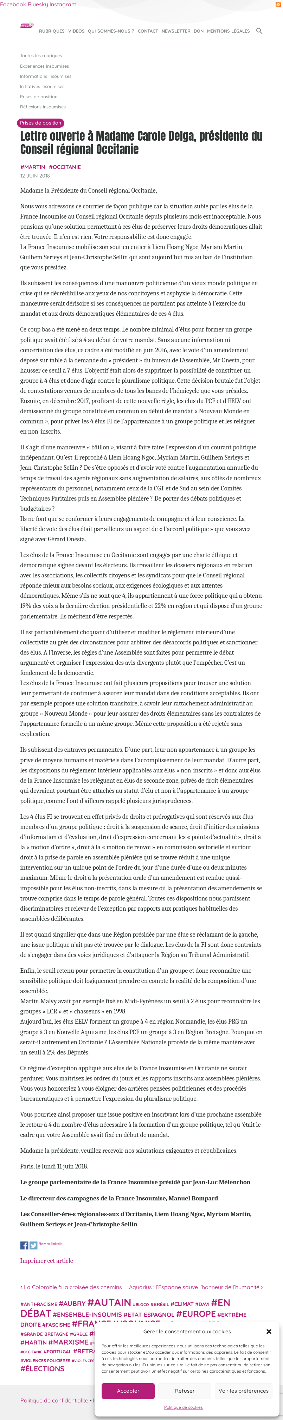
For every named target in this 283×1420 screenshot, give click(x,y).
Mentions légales (228, 31)
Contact (148, 31)
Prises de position (38, 96)
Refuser (185, 1390)
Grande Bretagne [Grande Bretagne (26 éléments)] (46, 1334)
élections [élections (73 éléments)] (44, 1368)
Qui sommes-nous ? (111, 31)
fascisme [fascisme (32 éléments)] (58, 1324)
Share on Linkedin (50, 1244)
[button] (268, 1331)
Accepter (128, 1390)
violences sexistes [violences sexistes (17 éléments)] (93, 1360)
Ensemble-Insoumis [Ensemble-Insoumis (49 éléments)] (89, 1314)
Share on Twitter (33, 1245)
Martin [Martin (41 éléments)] (36, 1342)
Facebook (13, 4)
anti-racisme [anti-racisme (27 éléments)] (40, 1304)
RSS (278, 4)
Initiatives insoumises (42, 86)
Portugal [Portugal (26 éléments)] (59, 1351)
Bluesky (38, 4)
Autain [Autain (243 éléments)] (112, 1302)
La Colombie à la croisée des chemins (71, 1287)
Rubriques (52, 31)
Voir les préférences (244, 1390)
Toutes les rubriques (41, 55)
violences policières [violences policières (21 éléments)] (46, 1360)
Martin (34, 166)
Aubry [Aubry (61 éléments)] (74, 1303)
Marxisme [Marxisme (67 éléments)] (71, 1342)
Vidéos (76, 31)
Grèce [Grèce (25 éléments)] (80, 1334)
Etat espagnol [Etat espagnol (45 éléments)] (151, 1314)
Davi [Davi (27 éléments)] (204, 1304)
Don (199, 31)
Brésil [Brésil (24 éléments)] (161, 1304)
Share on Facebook (24, 1245)
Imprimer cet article (46, 1261)
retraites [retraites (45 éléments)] (93, 1351)
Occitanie (67, 166)
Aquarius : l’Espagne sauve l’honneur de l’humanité (196, 1287)
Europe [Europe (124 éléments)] (199, 1313)
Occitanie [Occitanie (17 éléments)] (32, 1351)
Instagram (63, 4)
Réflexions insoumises (43, 106)
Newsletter (176, 31)
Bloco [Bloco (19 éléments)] (142, 1304)
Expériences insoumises (44, 66)
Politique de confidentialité (54, 1400)
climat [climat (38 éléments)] (184, 1303)
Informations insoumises (45, 76)
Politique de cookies (183, 1407)
